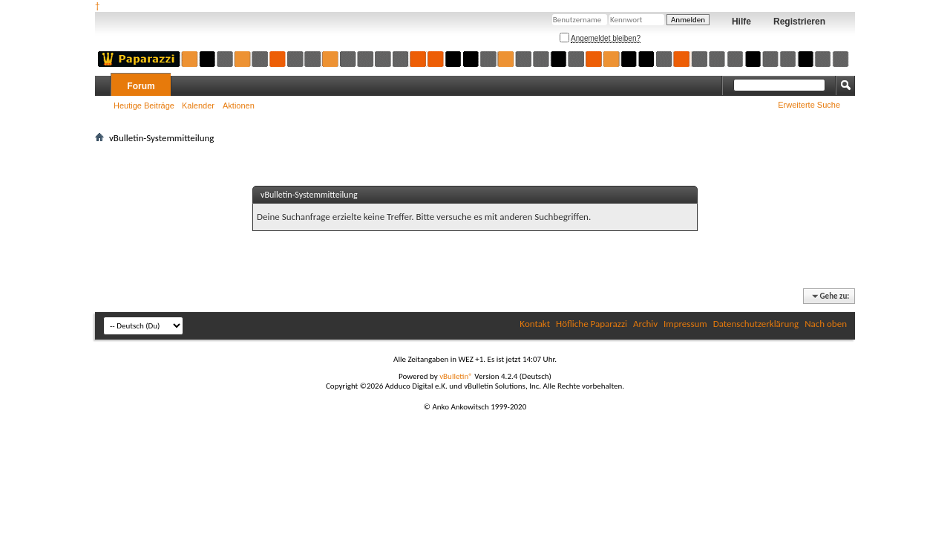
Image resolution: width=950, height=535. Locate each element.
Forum (140, 86)
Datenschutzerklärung (756, 323)
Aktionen (239, 105)
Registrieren (799, 21)
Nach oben (826, 323)
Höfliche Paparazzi (591, 323)
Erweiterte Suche (809, 104)
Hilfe (741, 21)
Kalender (198, 105)
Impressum (685, 323)
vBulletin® (456, 376)
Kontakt (535, 323)
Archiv (645, 323)
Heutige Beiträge (144, 105)
